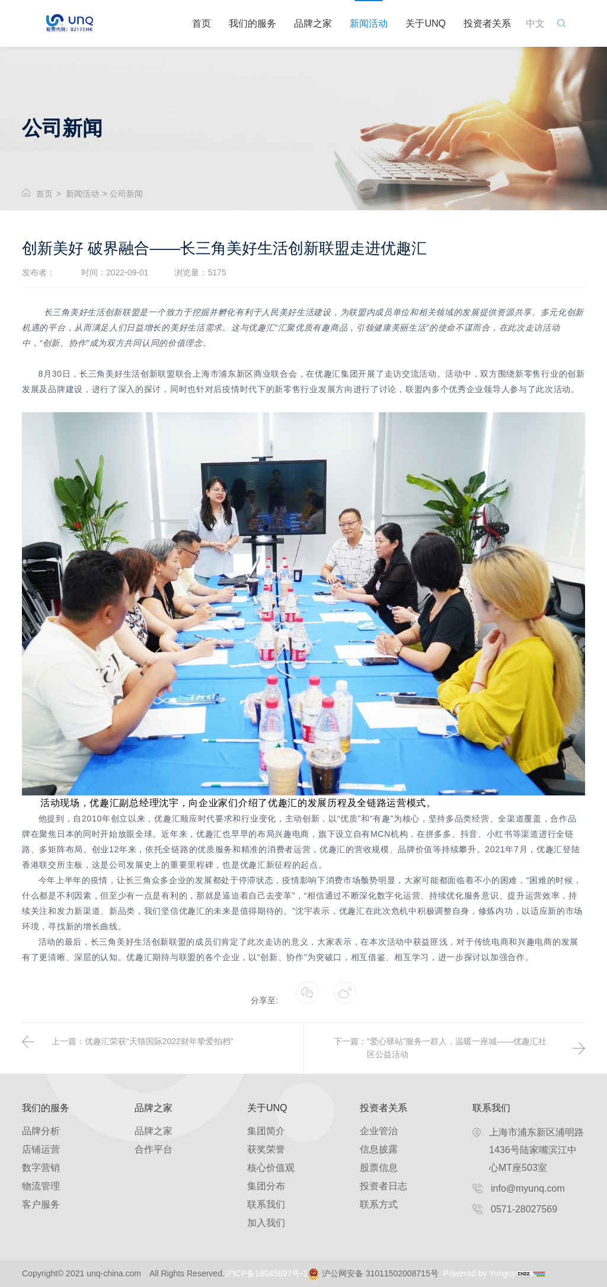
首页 (201, 23)
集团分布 (266, 1186)
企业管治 (379, 1131)
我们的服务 (252, 23)
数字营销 (41, 1168)
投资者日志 (383, 1186)
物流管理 (41, 1186)
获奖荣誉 (266, 1149)
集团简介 (266, 1131)
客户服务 (41, 1204)
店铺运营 (41, 1149)
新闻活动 (369, 23)
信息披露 (379, 1149)
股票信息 (379, 1168)
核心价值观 (271, 1168)
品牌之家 (313, 23)
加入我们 (266, 1223)
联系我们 (266, 1204)
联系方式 (379, 1204)
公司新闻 (126, 194)
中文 (535, 23)
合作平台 (153, 1149)
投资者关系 (487, 23)
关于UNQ (425, 23)
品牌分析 (41, 1131)
